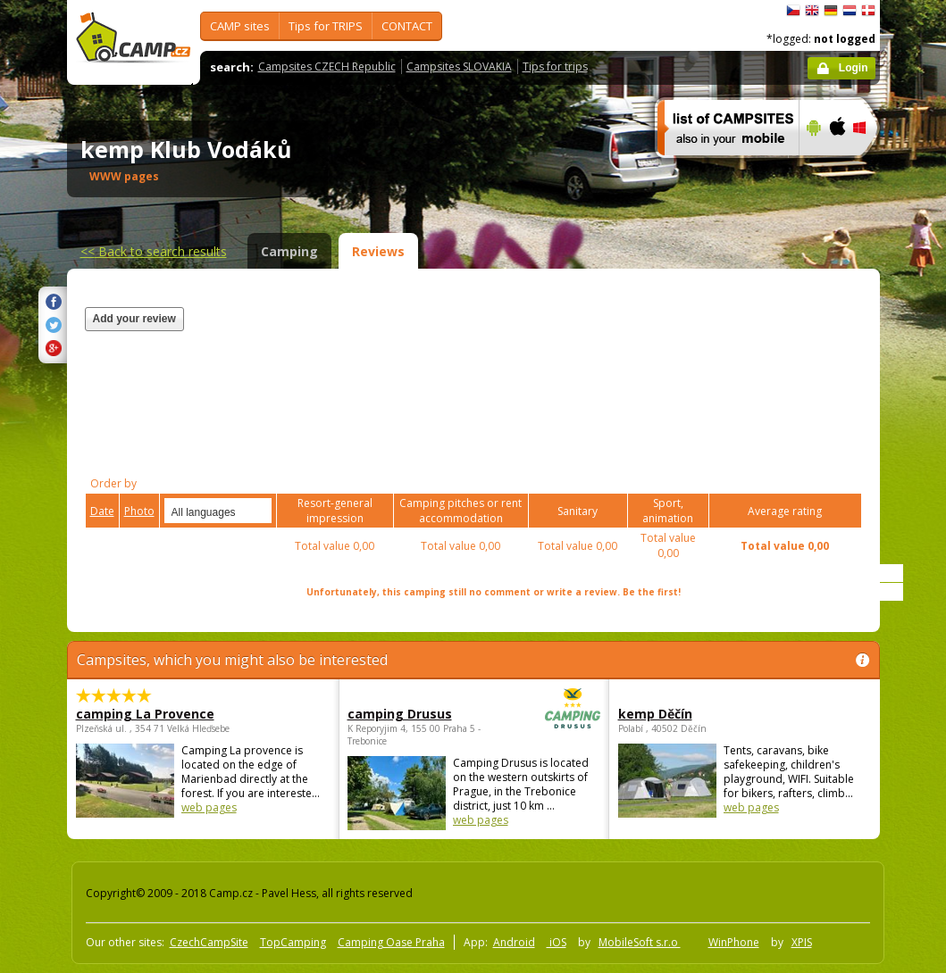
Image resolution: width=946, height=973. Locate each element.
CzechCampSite (209, 942)
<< (153, 251)
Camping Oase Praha (391, 942)
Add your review (134, 318)
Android (514, 942)
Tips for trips (555, 66)
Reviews (378, 251)
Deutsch (831, 10)
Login (853, 68)
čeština (793, 10)
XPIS (801, 942)
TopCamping (293, 942)
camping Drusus (424, 713)
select (259, 510)
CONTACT (406, 26)
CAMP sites (240, 26)
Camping (289, 251)
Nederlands (849, 10)
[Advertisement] (641, 358)
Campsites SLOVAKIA (459, 66)
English (812, 10)
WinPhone (733, 942)
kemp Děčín (655, 713)
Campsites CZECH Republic (327, 66)
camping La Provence (145, 713)
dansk (868, 10)
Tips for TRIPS (326, 26)
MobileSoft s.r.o (640, 942)
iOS (556, 942)
